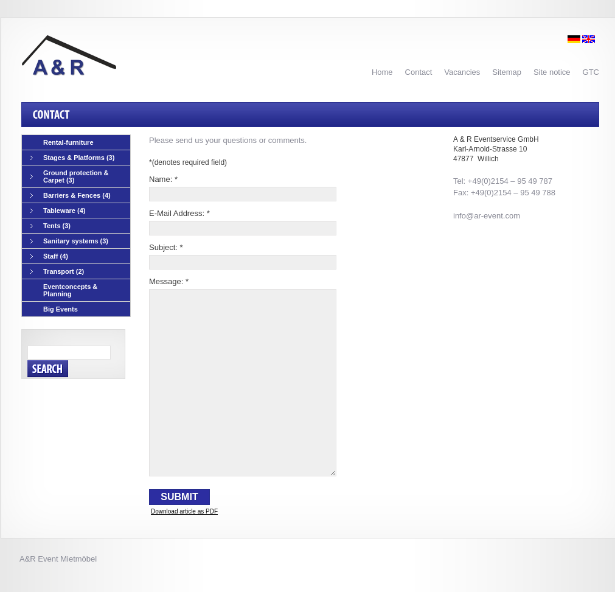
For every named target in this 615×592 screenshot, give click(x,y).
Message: (169, 281)
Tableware (58, 210)
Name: (163, 179)
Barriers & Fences (70, 195)
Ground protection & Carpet (69, 176)
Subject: (166, 247)
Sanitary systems (69, 241)
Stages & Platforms (72, 157)
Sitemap (506, 72)
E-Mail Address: (179, 213)
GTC (591, 72)
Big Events (60, 309)
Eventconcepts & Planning (70, 290)
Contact (419, 72)
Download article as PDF (184, 511)
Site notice (552, 72)
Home (382, 72)
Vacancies (462, 72)
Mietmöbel (78, 558)
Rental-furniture (68, 142)
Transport (57, 271)
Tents (50, 226)
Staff (49, 256)
